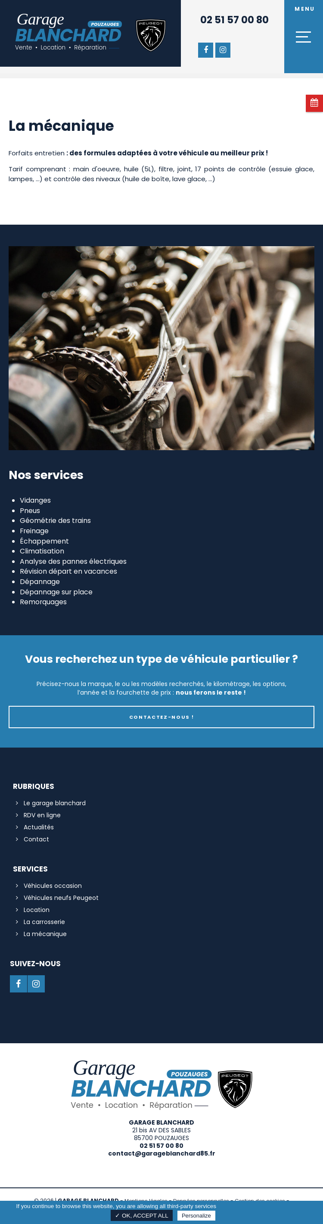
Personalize (196, 1215)
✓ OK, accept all (141, 1215)
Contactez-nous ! (161, 717)
